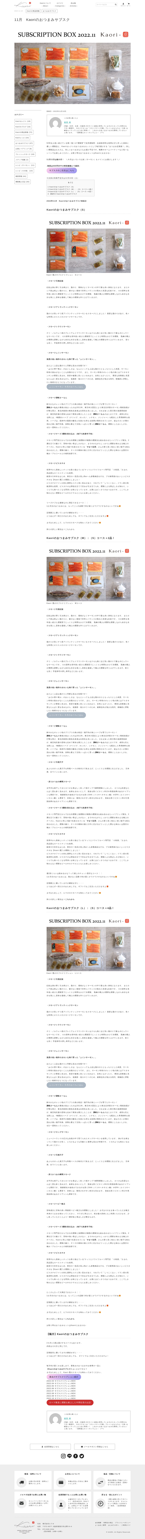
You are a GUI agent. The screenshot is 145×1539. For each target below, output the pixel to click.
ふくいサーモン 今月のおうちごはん (66, 387)
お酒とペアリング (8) (24, 149)
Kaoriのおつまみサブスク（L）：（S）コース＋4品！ (70, 191)
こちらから (70, 529)
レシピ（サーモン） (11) (25, 165)
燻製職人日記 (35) (23, 182)
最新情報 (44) (21, 176)
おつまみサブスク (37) (24, 143)
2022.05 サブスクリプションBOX (61, 1386)
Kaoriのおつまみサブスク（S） (61, 187)
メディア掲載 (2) (22, 160)
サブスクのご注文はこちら (61, 170)
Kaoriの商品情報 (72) (24, 132)
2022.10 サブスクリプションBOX (61, 1398)
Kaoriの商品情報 (33, 11)
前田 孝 (67, 122)
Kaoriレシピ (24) (22, 138)
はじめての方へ (113, 1525)
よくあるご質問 (100, 1525)
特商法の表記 (108, 1523)
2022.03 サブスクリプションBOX (61, 1381)
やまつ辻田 (91, 447)
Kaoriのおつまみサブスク (59, 1369)
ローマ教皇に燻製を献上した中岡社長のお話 (70, 1402)
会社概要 (98, 1523)
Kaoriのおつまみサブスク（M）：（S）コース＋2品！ (70, 189)
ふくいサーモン (86, 359)
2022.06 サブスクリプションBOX (61, 1388)
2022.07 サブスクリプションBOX (61, 1391)
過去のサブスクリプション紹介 (63, 1377)
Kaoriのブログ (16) (23, 127)
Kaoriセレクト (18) (23, 121)
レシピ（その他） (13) (24, 171)
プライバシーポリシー (123, 1523)
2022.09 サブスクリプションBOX (61, 1396)
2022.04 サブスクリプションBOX (61, 1383)
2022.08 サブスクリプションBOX (61, 1393)
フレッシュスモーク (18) (25, 154)
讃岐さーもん (52, 407)
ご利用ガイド (126, 1525)
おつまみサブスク (49, 11)
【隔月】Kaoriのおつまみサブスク (62, 194)
